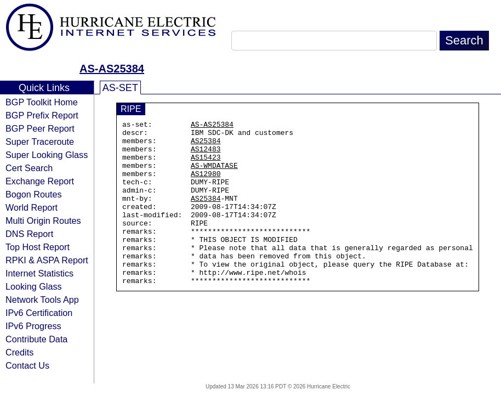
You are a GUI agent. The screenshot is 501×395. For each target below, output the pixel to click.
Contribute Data (36, 339)
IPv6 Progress (33, 326)
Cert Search (29, 168)
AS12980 (206, 185)
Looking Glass (33, 286)
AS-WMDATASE (214, 175)
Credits (19, 352)
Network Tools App (42, 299)
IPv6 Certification (38, 313)
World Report (31, 207)
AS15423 (206, 165)
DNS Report (29, 234)
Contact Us (27, 365)
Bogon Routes (33, 194)
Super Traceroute (39, 141)
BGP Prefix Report (41, 115)
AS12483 (206, 155)
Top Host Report (37, 247)
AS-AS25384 (111, 69)
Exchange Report (39, 181)
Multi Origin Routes (43, 220)
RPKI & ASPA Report (46, 260)
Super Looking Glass (46, 155)
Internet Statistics (39, 273)
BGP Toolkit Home (41, 102)
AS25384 (206, 145)
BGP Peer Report (40, 128)
